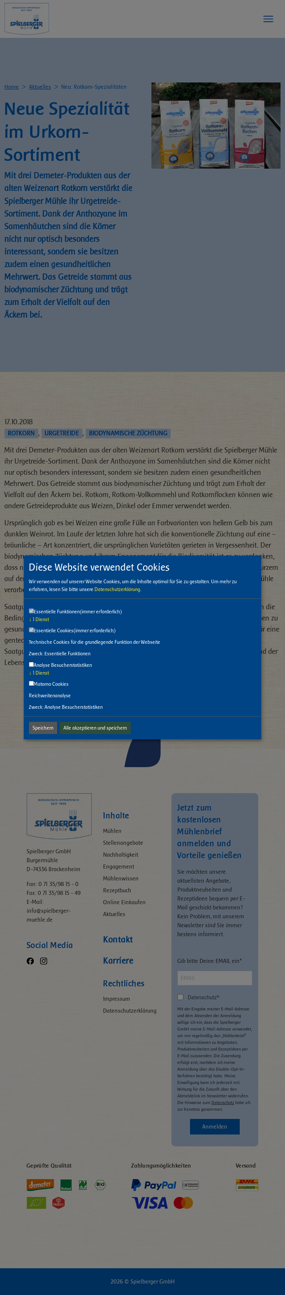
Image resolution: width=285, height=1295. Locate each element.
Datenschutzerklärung (117, 589)
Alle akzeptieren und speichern (95, 728)
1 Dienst (39, 619)
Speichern (43, 728)
